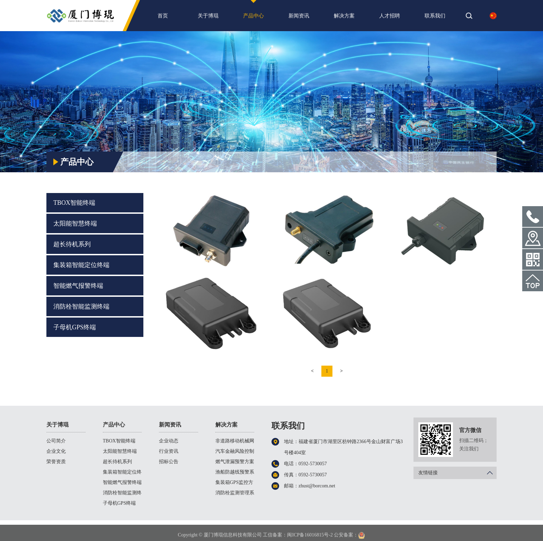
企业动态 (168, 440)
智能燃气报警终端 (78, 285)
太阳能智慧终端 (75, 223)
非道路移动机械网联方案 (234, 442)
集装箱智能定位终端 (81, 265)
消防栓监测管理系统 (234, 494)
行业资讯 (168, 451)
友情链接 (457, 473)
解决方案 (344, 17)
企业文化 (56, 451)
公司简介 (56, 440)
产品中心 (253, 17)
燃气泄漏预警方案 (234, 461)
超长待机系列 (72, 244)
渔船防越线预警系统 (234, 473)
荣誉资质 (56, 461)
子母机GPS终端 (74, 327)
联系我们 (435, 17)
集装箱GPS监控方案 (234, 484)
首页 (163, 17)
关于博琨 (208, 17)
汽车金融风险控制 (234, 451)
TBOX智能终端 (477, 146)
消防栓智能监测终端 (81, 306)
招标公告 (168, 461)
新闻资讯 (298, 17)
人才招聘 (389, 17)
